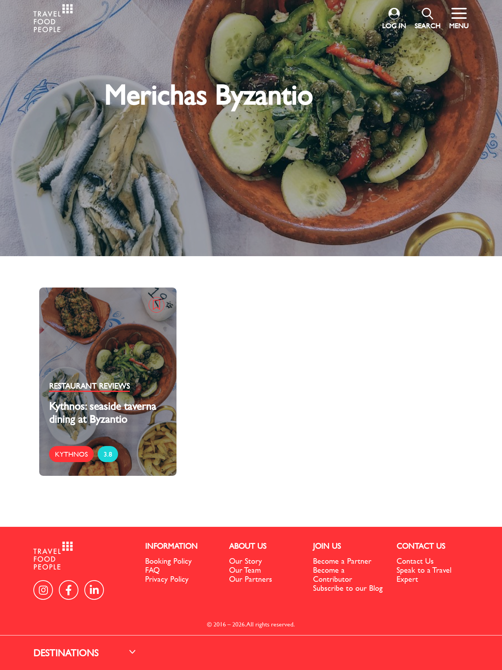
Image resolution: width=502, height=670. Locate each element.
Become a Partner (342, 560)
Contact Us (415, 560)
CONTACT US (421, 546)
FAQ (152, 569)
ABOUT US (247, 546)
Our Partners (250, 578)
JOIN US (327, 546)
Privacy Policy (167, 578)
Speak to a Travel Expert (424, 574)
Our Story (245, 560)
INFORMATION (171, 546)
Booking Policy (168, 560)
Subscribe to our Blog (348, 588)
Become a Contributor (332, 574)
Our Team (245, 569)
